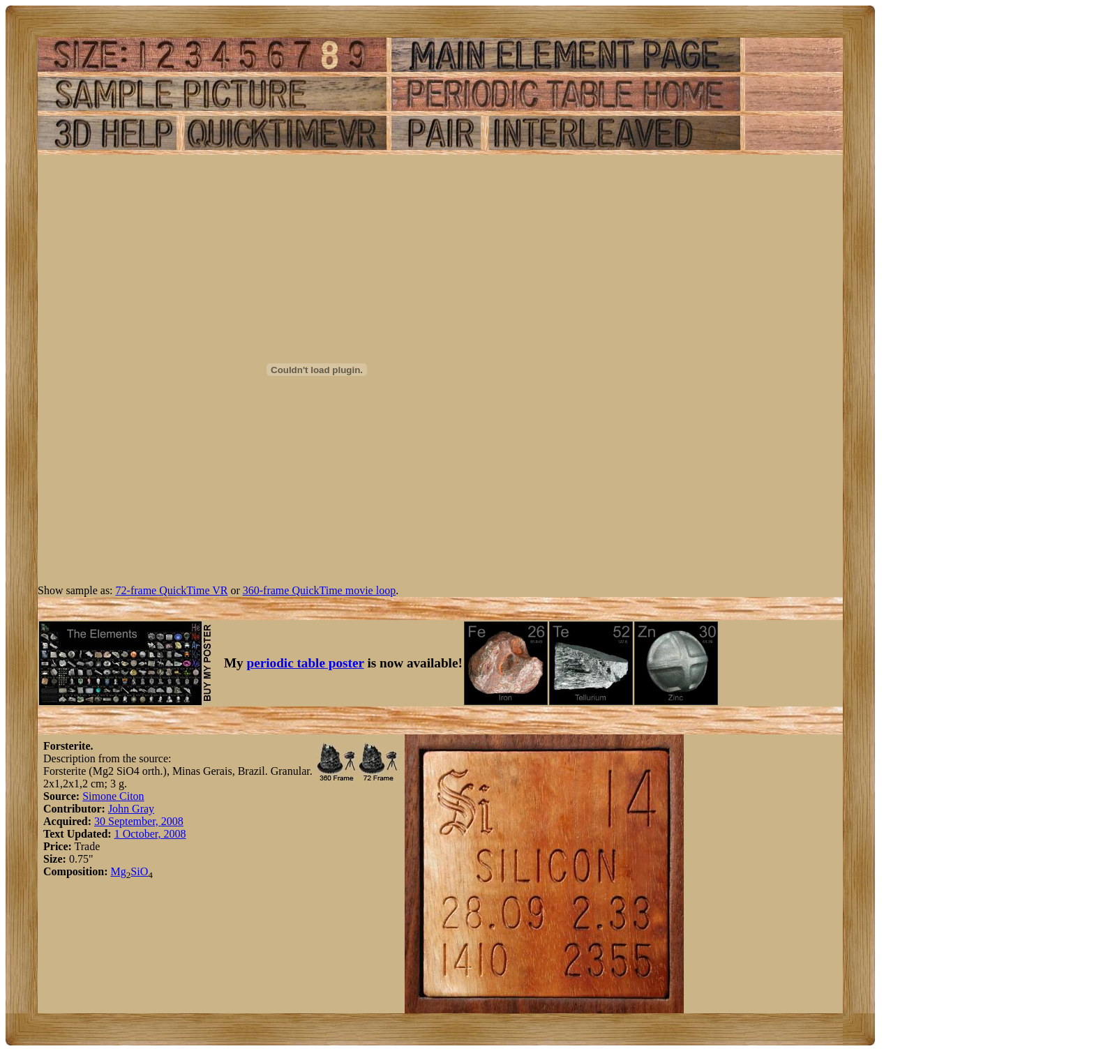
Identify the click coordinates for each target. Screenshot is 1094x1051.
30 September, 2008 (138, 821)
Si (135, 871)
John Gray (131, 809)
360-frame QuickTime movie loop (319, 590)
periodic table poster (305, 663)
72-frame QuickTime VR (172, 590)
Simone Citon (113, 796)
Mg (118, 871)
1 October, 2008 (150, 834)
